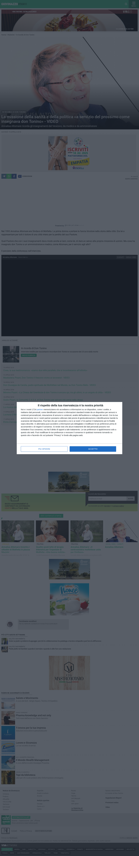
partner (40, 409)
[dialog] (69, 428)
